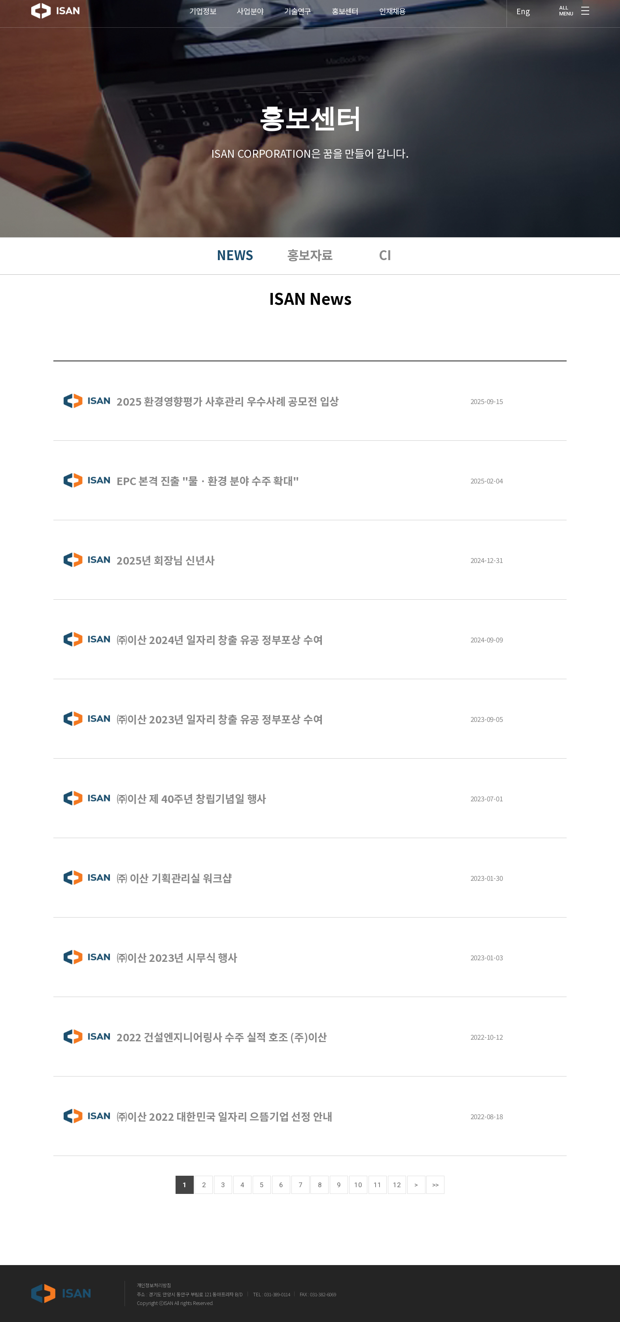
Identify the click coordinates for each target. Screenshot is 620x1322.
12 (397, 1185)
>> (435, 1185)
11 (378, 1185)
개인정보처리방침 (154, 1285)
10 (358, 1185)
